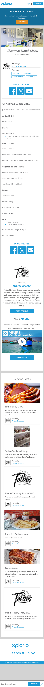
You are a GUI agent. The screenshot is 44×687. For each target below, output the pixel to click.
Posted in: (15, 70)
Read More (22, 357)
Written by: (22, 283)
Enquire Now (22, 22)
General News (18, 77)
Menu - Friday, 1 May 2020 (17, 612)
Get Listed (37, 4)
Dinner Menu (11, 568)
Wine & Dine (31, 77)
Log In (28, 4)
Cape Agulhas (9, 16)
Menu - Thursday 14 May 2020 (19, 493)
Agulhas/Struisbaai (22, 16)
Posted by (15, 419)
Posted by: (15, 64)
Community (27, 73)
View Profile (22, 311)
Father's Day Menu (14, 406)
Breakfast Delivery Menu (17, 534)
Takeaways (21, 18)
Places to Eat (34, 16)
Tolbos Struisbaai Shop (16, 451)
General (16, 73)
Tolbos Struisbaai (22, 11)
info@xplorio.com (26, 662)
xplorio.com (35, 662)
